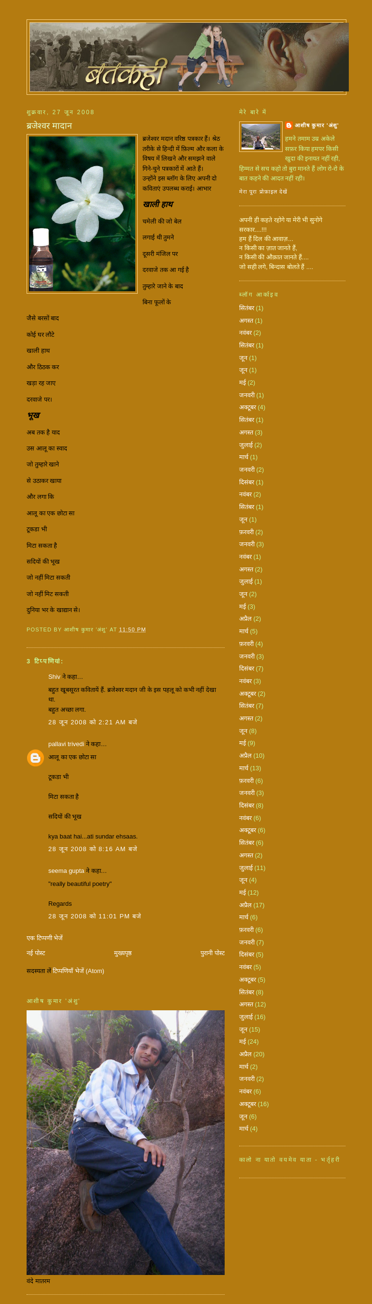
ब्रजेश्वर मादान (49, 126)
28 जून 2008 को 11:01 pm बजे (95, 916)
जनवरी (247, 395)
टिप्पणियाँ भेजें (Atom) (78, 970)
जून (243, 357)
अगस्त (246, 320)
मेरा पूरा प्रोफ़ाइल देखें (263, 192)
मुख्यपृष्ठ (123, 953)
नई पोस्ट (36, 953)
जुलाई (246, 445)
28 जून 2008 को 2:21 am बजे (93, 722)
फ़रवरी (246, 532)
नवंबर (245, 332)
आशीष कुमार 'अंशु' (317, 125)
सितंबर (246, 308)
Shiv (54, 676)
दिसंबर (246, 482)
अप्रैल (245, 618)
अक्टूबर (247, 407)
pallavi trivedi (66, 744)
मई (242, 382)
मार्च (243, 457)
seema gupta (66, 870)
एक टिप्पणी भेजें (45, 938)
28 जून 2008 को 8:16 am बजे (93, 849)
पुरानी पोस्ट (212, 953)
